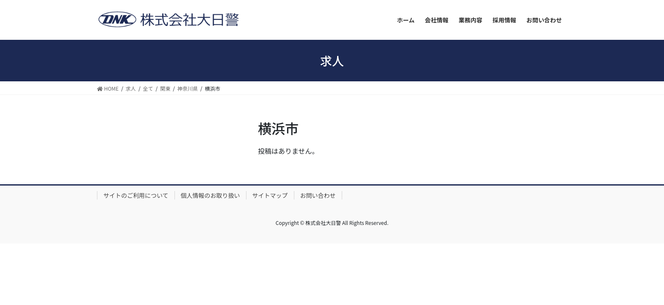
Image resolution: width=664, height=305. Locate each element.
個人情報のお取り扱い (210, 195)
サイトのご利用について (136, 195)
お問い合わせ (318, 195)
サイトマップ (270, 195)
